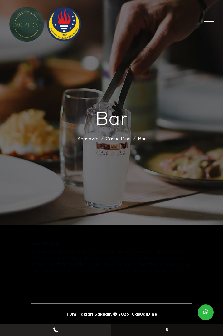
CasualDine (118, 138)
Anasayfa (88, 138)
